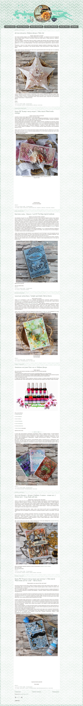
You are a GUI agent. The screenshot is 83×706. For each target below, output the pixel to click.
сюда (35, 602)
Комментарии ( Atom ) (24, 694)
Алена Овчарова (19, 421)
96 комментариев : (29, 487)
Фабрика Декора (19, 414)
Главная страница (10, 26)
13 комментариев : (29, 206)
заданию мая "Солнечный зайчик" (31, 303)
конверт (21, 207)
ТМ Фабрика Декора (24, 360)
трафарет (42, 566)
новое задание (37, 514)
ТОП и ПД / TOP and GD (51, 26)
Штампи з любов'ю (33, 572)
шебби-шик (43, 207)
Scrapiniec (40, 122)
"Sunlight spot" (45, 311)
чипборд (49, 566)
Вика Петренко (19, 428)
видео (18, 207)
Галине (43, 228)
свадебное (39, 207)
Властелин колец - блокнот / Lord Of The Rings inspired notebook (34, 214)
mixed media (48, 207)
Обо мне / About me (23, 26)
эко (29, 360)
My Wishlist (74, 26)
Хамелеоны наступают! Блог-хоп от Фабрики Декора (31, 367)
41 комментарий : (29, 288)
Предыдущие (55, 691)
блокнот (18, 289)
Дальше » (16, 102)
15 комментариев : (29, 686)
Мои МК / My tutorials (36, 26)
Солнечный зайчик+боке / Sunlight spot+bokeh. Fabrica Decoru (33, 296)
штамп (45, 566)
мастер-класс (25, 207)
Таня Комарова (19, 416)
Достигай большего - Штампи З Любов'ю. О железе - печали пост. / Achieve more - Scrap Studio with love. (35, 496)
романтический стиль (33, 207)
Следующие (18, 691)
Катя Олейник (18, 418)
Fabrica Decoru (23, 596)
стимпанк (27, 572)
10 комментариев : (29, 359)
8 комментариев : (29, 103)
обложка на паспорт (20, 488)
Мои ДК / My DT (64, 26)
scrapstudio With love (54, 520)
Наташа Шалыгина (19, 425)
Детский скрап (21, 42)
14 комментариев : (29, 571)
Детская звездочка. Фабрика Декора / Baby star (29, 33)
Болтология (19, 572)
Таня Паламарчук (19, 423)
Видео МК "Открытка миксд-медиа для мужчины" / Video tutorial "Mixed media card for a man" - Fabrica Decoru (35, 580)
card (21, 311)
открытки (19, 360)
